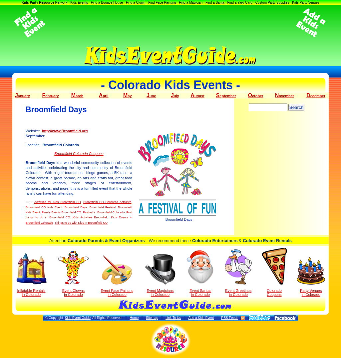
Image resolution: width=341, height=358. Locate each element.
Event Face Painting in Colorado (117, 276)
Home (134, 318)
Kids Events (79, 2)
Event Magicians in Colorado (160, 275)
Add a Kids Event (201, 318)
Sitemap (152, 318)
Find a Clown (135, 2)
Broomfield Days (76, 207)
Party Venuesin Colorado (311, 277)
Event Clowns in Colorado (73, 273)
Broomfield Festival (103, 207)
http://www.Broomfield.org (65, 131)
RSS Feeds (229, 318)
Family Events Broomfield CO (61, 212)
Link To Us (173, 318)
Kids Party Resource (38, 2)
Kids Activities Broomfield (91, 217)
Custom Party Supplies (272, 2)
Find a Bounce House (107, 2)
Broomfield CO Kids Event (44, 207)
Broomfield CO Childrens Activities (107, 202)
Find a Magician (190, 2)
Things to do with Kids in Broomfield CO (81, 222)
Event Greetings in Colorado (238, 273)
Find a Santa (214, 2)
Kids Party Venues (305, 2)
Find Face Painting (162, 2)
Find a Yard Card (239, 2)
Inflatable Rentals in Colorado (31, 274)
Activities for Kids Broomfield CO (57, 202)
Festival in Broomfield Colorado (104, 212)
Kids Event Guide (78, 318)
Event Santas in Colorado (200, 273)
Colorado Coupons (274, 272)
